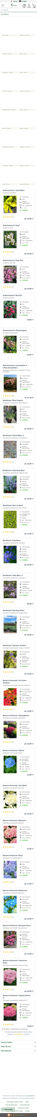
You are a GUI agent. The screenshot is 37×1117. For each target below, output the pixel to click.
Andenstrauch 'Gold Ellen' (14, 190)
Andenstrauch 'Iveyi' (11, 225)
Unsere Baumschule (23, 1108)
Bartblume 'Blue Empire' (13, 400)
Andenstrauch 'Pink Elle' (13, 260)
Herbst (27, 1102)
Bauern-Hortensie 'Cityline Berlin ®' (16, 997)
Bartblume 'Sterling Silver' (14, 610)
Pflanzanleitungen (25, 1105)
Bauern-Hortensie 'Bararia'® (14, 820)
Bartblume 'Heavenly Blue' (14, 470)
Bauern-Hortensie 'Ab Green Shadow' (14, 681)
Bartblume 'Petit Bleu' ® (13, 575)
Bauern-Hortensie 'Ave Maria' (15, 785)
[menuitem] (3, 5)
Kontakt (27, 1111)
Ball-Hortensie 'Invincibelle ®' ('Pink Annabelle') (15, 366)
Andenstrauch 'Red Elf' (12, 295)
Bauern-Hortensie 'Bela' (13, 855)
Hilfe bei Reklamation (12, 1105)
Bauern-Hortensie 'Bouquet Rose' (17, 925)
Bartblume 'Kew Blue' (12, 540)
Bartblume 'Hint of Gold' (13, 505)
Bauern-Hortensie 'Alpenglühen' (16, 715)
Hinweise (27, 1115)
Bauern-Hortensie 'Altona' (13, 750)
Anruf (15, 1)
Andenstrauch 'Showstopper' (15, 330)
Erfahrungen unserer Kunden (15, 1102)
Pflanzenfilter (8, 1109)
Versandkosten (31, 1096)
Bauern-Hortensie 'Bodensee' (15, 890)
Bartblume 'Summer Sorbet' (14, 645)
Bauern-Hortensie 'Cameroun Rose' (15, 962)
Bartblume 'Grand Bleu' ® (13, 435)
